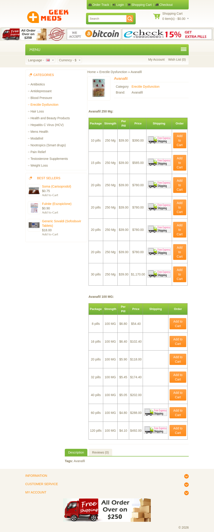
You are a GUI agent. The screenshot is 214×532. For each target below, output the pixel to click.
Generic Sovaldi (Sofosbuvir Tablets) (61, 223)
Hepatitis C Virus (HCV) (47, 125)
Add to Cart (180, 140)
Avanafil (79, 461)
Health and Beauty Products (50, 118)
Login (118, 5)
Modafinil (36, 138)
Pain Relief (38, 152)
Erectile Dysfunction (44, 104)
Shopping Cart (139, 5)
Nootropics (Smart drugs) (48, 145)
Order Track (98, 5)
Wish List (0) (177, 59)
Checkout (164, 5)
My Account (156, 59)
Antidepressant (40, 91)
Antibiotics (37, 84)
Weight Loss (39, 165)
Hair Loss (37, 111)
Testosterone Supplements (49, 159)
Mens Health (39, 131)
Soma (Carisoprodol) (56, 186)
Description (76, 452)
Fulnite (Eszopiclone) (57, 204)
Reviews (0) (100, 452)
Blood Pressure (41, 98)
